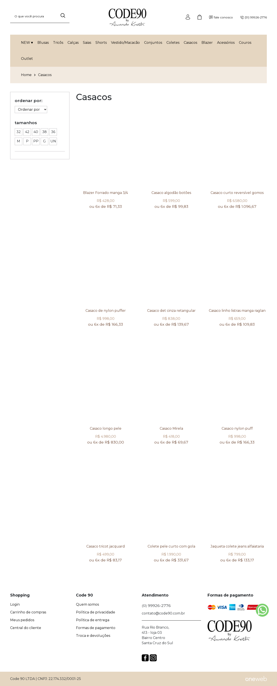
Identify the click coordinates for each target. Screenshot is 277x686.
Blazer (207, 43)
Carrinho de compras (28, 612)
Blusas (43, 43)
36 (52, 131)
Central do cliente (25, 628)
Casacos (190, 43)
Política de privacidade (95, 612)
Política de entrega (92, 620)
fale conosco (221, 17)
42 (26, 131)
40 (35, 131)
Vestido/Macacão (125, 43)
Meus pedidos (22, 620)
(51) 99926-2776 (253, 17)
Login (15, 604)
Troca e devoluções (93, 635)
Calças (73, 43)
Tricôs (58, 43)
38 (44, 131)
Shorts (101, 43)
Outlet (27, 59)
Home (26, 75)
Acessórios (226, 43)
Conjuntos (153, 43)
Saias (87, 43)
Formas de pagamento (95, 628)
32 (18, 131)
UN (53, 140)
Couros (245, 43)
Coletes (172, 43)
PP (35, 140)
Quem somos (87, 604)
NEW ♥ (27, 43)
